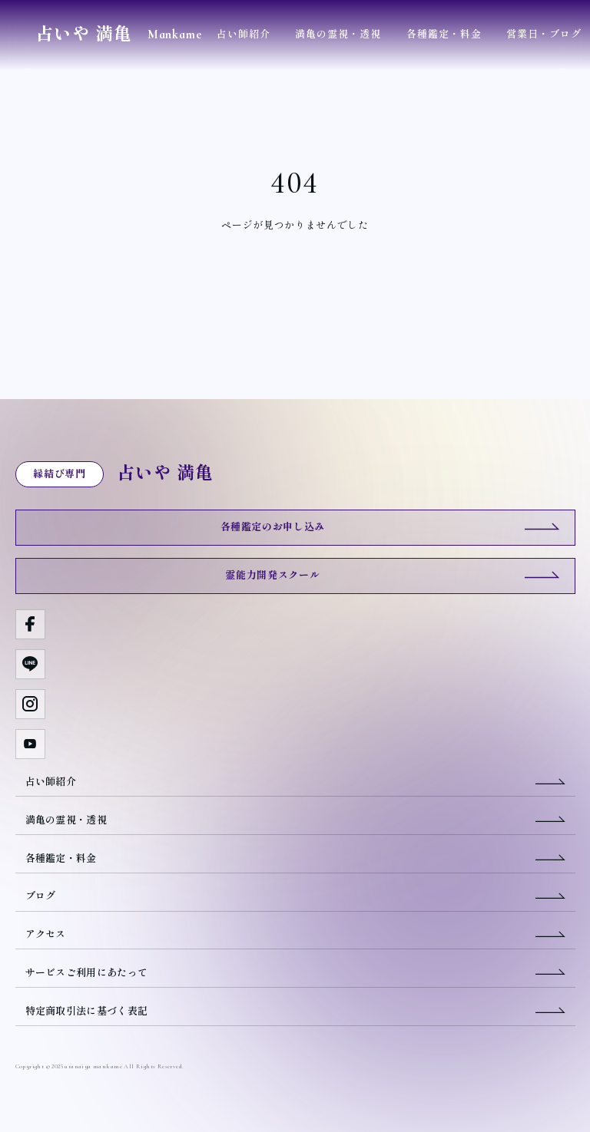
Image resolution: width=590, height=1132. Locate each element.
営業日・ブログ (544, 34)
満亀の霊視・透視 (338, 34)
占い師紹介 (243, 34)
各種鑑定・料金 (444, 34)
